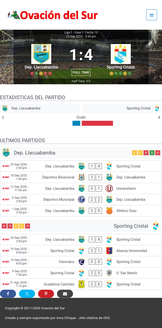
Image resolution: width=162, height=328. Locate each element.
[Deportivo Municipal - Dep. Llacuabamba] (81, 199)
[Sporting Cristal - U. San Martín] (81, 273)
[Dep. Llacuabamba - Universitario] (81, 188)
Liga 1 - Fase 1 (74, 32)
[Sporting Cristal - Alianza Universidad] (81, 250)
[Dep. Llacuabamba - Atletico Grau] (81, 210)
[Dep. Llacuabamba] (40, 108)
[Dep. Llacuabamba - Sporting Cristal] (81, 166)
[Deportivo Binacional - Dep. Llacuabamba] (81, 177)
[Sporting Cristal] (122, 108)
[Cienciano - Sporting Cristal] (81, 261)
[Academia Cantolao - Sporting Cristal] (81, 284)
